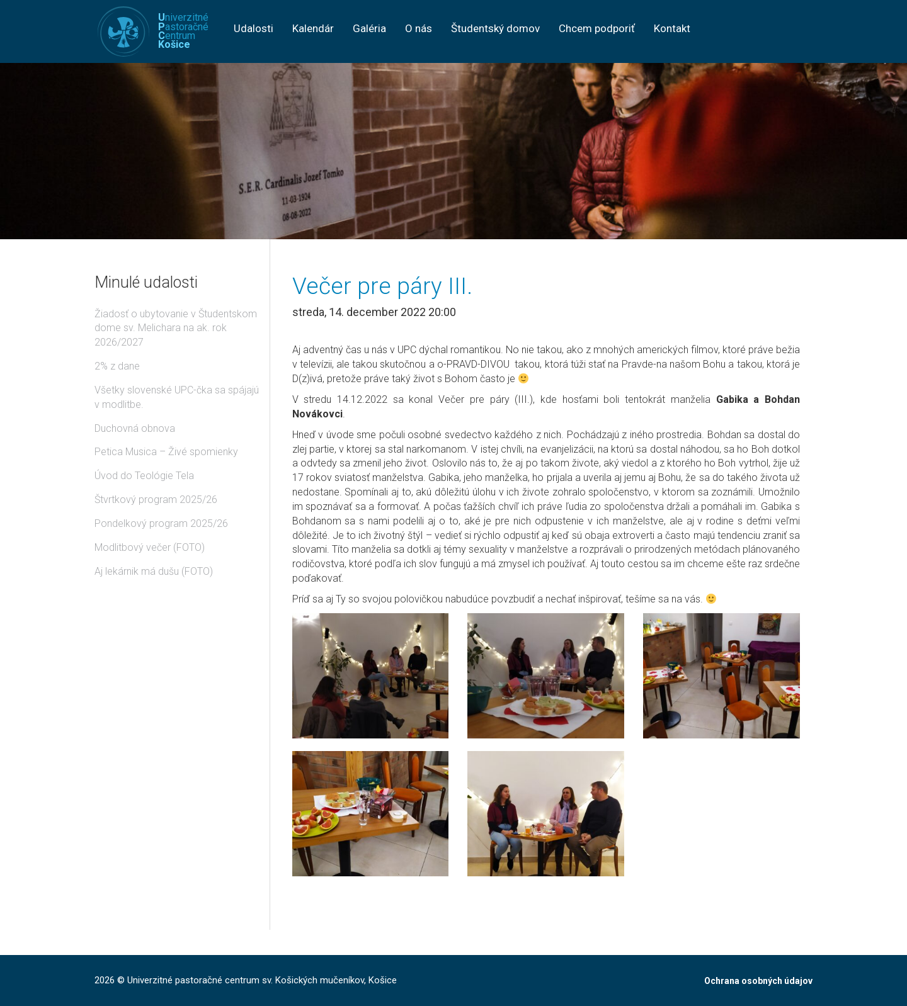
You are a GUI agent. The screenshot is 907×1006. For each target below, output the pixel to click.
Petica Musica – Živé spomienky (166, 452)
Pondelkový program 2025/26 (161, 523)
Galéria (369, 28)
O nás (418, 28)
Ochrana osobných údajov (758, 981)
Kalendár (313, 28)
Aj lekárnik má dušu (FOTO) (153, 571)
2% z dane (117, 366)
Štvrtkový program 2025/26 (155, 500)
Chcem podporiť (597, 28)
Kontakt (672, 28)
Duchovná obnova (134, 428)
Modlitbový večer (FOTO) (149, 547)
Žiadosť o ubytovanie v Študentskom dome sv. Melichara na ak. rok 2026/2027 (175, 328)
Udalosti (253, 28)
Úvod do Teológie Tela (144, 476)
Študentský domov (495, 28)
